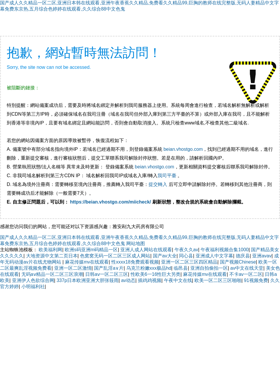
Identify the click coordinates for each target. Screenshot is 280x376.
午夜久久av (186, 249)
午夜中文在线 (178, 280)
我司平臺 (167, 175)
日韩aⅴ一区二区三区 (106, 274)
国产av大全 (165, 255)
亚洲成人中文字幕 (214, 255)
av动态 (128, 280)
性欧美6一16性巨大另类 (156, 274)
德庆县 (243, 255)
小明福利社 (33, 286)
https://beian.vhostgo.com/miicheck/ (110, 201)
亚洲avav (262, 255)
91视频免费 (256, 280)
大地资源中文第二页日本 (52, 255)
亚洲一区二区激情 (73, 268)
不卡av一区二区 (245, 274)
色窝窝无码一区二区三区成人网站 (115, 255)
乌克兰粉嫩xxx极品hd (148, 268)
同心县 (186, 255)
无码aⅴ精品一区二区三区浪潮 (52, 274)
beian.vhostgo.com (183, 149)
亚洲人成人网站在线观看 (146, 249)
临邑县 (181, 268)
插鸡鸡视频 (149, 280)
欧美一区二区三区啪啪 (217, 280)
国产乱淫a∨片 (109, 268)
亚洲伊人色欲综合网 (33, 280)
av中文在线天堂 (246, 268)
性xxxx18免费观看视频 (135, 261)
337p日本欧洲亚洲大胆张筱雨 (88, 280)
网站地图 (135, 243)
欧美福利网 (50, 249)
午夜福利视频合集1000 (225, 249)
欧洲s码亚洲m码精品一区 (91, 249)
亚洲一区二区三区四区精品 (189, 261)
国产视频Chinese (238, 261)
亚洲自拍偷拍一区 (209, 268)
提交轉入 (157, 184)
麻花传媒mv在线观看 (87, 261)
